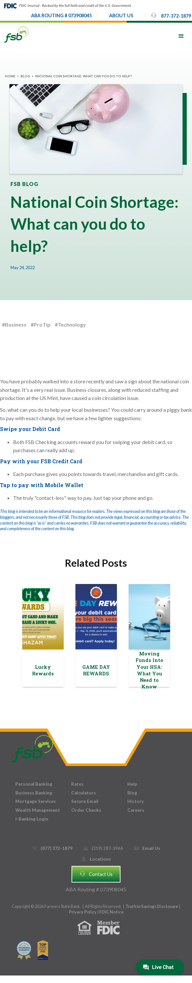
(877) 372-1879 (52, 848)
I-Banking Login (31, 819)
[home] (16, 34)
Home (10, 76)
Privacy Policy (83, 911)
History (135, 801)
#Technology (70, 324)
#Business (14, 324)
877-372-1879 (171, 15)
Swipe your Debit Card (30, 428)
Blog (25, 76)
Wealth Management (37, 810)
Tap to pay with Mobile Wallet (41, 485)
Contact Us (96, 873)
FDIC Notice (111, 911)
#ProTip (41, 324)
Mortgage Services (35, 801)
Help (132, 784)
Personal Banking (33, 784)
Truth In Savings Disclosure (151, 906)
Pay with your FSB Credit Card (41, 461)
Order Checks (86, 810)
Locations (96, 859)
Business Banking (33, 792)
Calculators (83, 792)
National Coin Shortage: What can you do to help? (83, 76)
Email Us (147, 848)
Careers (135, 810)
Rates (77, 784)
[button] (121, 16)
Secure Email (84, 801)
